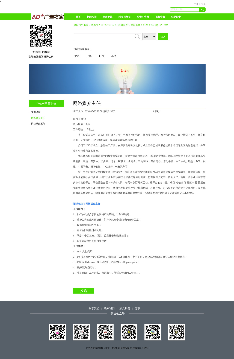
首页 (78, 17)
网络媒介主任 (38, 118)
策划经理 (35, 112)
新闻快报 (92, 17)
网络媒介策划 (38, 123)
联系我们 (109, 308)
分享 (137, 308)
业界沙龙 (176, 17)
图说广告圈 (143, 17)
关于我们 (94, 308)
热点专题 (107, 17)
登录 (203, 4)
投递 (83, 291)
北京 (77, 56)
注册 (196, 4)
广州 (101, 56)
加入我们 (124, 308)
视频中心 (160, 17)
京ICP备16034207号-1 (140, 348)
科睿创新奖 (125, 17)
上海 (89, 56)
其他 (113, 56)
